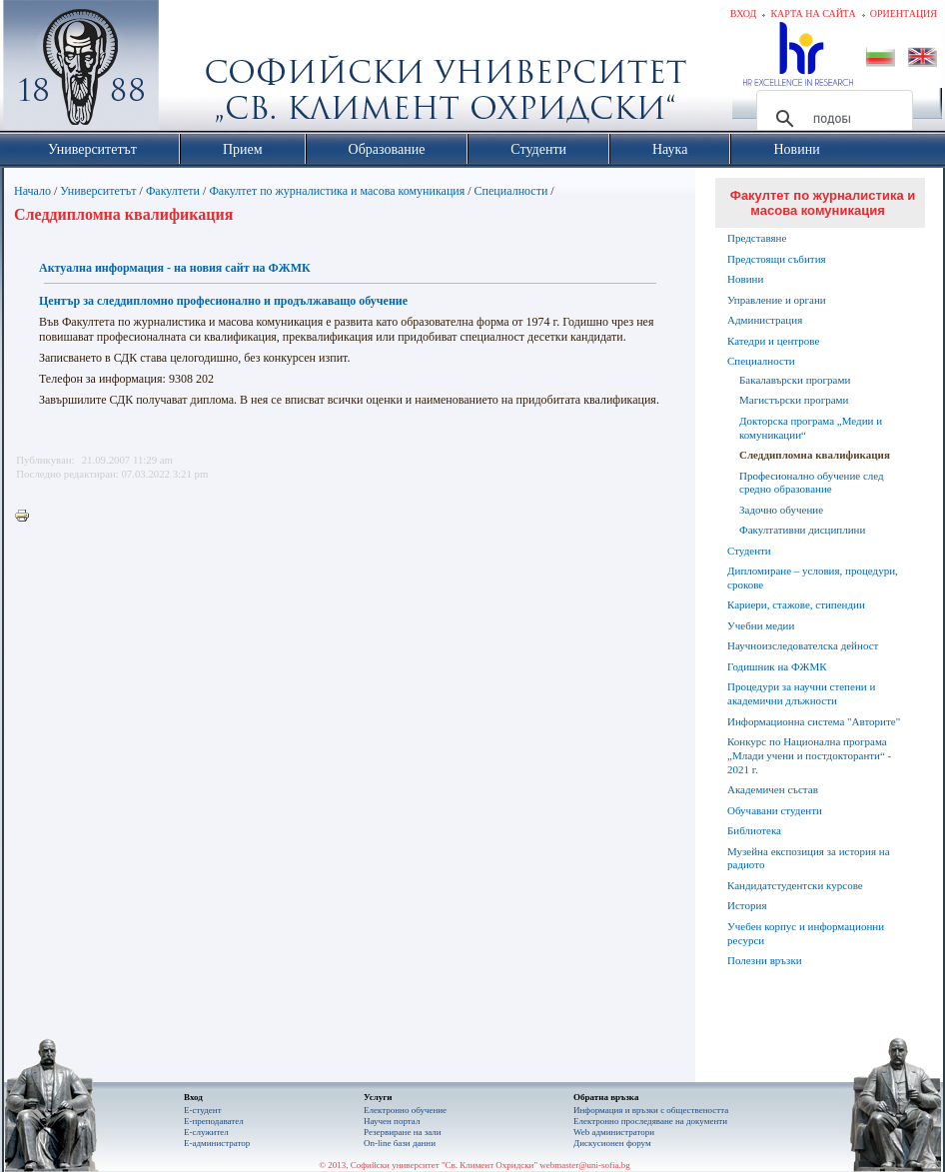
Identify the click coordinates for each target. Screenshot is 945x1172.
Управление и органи (776, 300)
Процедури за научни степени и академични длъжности (801, 693)
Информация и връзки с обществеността (650, 1110)
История (746, 905)
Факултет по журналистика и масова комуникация (337, 191)
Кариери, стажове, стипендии (796, 604)
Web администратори (613, 1132)
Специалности (511, 191)
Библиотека (754, 830)
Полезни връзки (764, 960)
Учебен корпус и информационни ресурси (805, 933)
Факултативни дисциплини (802, 530)
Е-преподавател (214, 1121)
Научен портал (392, 1121)
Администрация (764, 320)
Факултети (173, 191)
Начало (32, 191)
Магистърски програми (793, 400)
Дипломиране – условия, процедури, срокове (812, 577)
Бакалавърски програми (794, 380)
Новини (745, 279)
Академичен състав (772, 789)
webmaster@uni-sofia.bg (584, 1165)
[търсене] (831, 119)
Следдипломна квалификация (814, 455)
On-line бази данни (400, 1143)
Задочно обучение (781, 510)
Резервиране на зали (403, 1132)
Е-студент (203, 1110)
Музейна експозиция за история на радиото (808, 858)
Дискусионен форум (612, 1143)
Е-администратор (217, 1143)
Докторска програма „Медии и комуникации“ (810, 428)
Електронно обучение (405, 1110)
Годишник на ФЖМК (777, 666)
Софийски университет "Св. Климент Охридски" (194, 70)
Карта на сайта (812, 13)
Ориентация (903, 13)
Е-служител (206, 1132)
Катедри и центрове (773, 341)
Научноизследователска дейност (802, 645)
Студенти (749, 551)
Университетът (98, 191)
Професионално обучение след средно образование (811, 483)
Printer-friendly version (27, 517)
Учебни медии (760, 625)
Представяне (756, 238)
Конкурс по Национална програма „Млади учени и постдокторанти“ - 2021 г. (809, 755)
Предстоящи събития (776, 259)
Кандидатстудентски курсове (795, 885)
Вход (743, 13)
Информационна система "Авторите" (813, 721)
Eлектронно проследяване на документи (650, 1121)
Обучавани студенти (774, 810)
